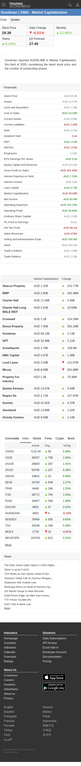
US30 (8, 457)
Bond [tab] (71, 438)
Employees (10, 153)
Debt (7, 130)
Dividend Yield (12, 135)
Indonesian (49, 720)
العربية (8, 739)
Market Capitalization (16, 193)
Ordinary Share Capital (17, 216)
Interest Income (13, 181)
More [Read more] (8, 544)
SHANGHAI (12, 513)
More (7, 608)
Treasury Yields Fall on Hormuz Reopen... (28, 578)
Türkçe (8, 730)
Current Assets (12, 118)
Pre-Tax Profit (12, 227)
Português (10, 716)
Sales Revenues (13, 233)
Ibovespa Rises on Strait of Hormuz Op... (28, 586)
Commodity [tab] (12, 438)
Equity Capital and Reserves (20, 164)
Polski (46, 716)
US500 (9, 451)
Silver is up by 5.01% (16, 569)
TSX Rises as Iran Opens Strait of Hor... (27, 573)
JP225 (9, 469)
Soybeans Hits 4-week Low (20, 582)
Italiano (47, 711)
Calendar (9, 652)
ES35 (8, 500)
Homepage (11, 638)
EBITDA (8, 147)
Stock (7, 245)
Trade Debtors (12, 256)
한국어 (47, 734)
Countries (10, 642)
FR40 (8, 488)
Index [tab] (25, 438)
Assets (8, 101)
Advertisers (11, 689)
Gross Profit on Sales (16, 170)
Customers (10, 675)
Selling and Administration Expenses (24, 239)
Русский (9, 725)
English (8, 707)
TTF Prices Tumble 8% (17, 599)
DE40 (8, 482)
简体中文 (48, 725)
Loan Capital (11, 187)
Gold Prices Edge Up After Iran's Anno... (27, 595)
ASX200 (10, 507)
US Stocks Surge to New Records (24, 591)
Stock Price (10, 95)
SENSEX (11, 519)
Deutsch (48, 707)
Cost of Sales (12, 113)
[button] (78, 5)
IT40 (8, 494)
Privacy (8, 698)
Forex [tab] (48, 438)
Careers (9, 679)
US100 (9, 463)
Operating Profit (13, 210)
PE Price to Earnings (16, 222)
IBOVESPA (12, 537)
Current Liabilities (14, 124)
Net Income (10, 199)
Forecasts (10, 656)
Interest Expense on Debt (19, 176)
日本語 (47, 730)
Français (9, 720)
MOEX (9, 531)
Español (9, 711)
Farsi (7, 734)
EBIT (7, 141)
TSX (8, 525)
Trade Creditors (13, 250)
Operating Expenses (16, 204)
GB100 (9, 476)
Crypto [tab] (60, 438)
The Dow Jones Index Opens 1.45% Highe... (30, 565)
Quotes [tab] (15, 19)
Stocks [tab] (37, 438)
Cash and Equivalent (16, 107)
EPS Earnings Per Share (18, 158)
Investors (9, 684)
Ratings (8, 661)
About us (9, 693)
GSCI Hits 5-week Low (17, 604)
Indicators (10, 647)
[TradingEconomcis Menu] (4, 4)
